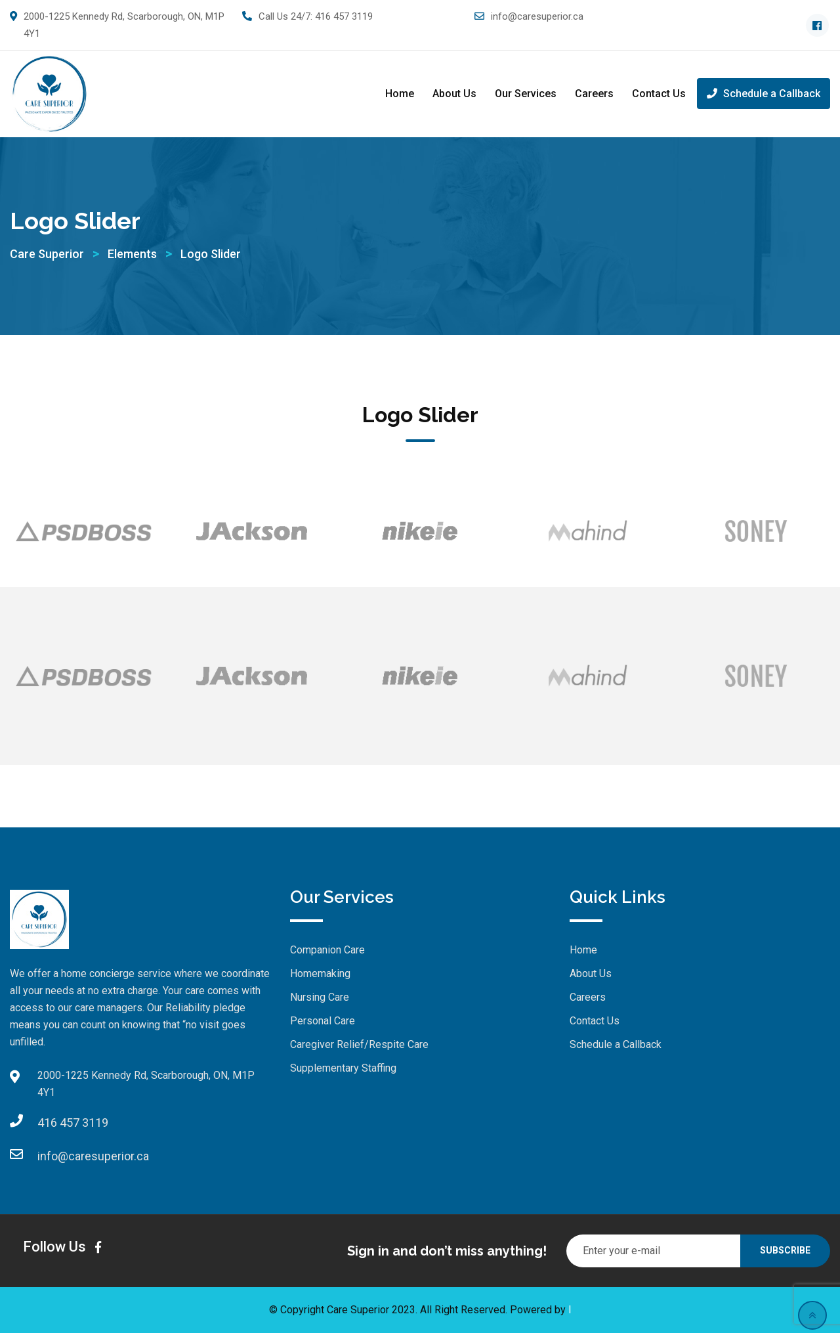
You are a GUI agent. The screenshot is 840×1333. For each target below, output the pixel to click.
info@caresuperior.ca (537, 16)
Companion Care (327, 950)
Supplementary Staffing (343, 1068)
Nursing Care (319, 997)
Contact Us (659, 93)
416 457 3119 (344, 16)
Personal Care (322, 1021)
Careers (594, 93)
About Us (454, 93)
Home (399, 93)
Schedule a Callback (763, 93)
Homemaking (320, 973)
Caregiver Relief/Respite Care (359, 1044)
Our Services (525, 93)
